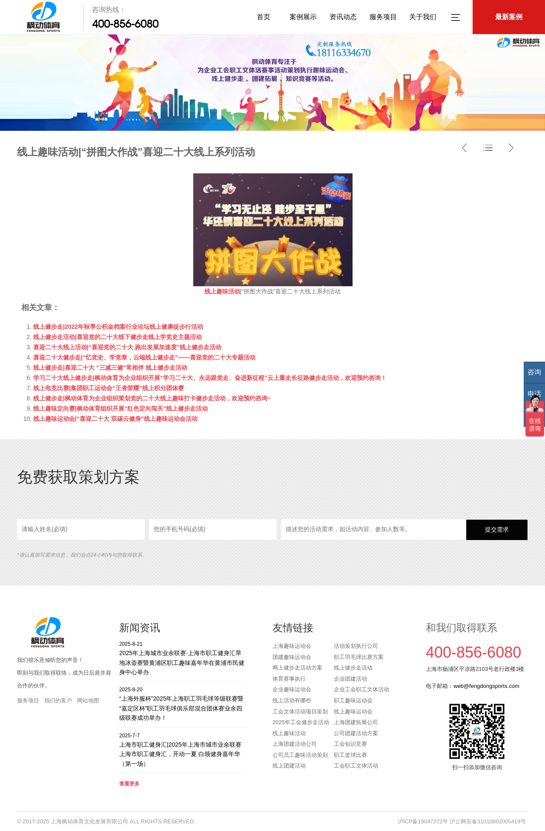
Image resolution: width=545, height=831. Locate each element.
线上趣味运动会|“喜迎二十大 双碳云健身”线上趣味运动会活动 (115, 418)
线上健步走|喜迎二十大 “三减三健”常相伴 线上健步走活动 (110, 367)
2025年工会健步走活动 (300, 722)
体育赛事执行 (289, 679)
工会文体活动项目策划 (300, 711)
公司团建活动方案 (356, 733)
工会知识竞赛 (350, 744)
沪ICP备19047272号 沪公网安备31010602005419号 (462, 821)
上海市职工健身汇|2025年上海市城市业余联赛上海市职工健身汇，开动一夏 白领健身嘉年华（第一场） (183, 749)
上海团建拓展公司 (356, 722)
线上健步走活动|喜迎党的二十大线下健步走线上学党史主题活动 (117, 337)
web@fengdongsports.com (486, 686)
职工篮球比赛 (350, 755)
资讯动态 (343, 16)
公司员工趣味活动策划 (300, 755)
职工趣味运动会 (353, 700)
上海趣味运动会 (291, 646)
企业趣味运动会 (291, 689)
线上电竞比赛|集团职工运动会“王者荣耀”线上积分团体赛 (108, 388)
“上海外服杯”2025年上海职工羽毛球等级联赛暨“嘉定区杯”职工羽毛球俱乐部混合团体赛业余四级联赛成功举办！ (183, 703)
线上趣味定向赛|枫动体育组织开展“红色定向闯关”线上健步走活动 (120, 408)
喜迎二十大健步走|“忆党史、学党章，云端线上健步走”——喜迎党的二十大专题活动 (144, 357)
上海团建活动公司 (294, 744)
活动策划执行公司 (356, 646)
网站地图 (88, 700)
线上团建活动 (289, 765)
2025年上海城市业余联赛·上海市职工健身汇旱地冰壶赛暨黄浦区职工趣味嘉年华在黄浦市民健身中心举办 (183, 658)
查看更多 (129, 784)
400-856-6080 (125, 23)
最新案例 (508, 16)
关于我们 (422, 16)
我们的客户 (58, 700)
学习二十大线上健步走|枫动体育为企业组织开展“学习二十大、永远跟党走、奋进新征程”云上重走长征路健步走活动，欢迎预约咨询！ (210, 377)
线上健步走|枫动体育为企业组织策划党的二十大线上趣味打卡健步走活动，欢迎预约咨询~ (152, 398)
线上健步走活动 (353, 667)
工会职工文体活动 (356, 765)
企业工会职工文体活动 (361, 689)
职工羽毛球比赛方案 (359, 657)
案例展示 (303, 16)
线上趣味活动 (289, 733)
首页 (263, 16)
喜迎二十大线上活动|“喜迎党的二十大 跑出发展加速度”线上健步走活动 (127, 347)
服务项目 (383, 16)
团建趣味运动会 (291, 657)
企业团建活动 (350, 679)
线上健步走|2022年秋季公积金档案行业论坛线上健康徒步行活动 (118, 326)
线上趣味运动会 (353, 711)
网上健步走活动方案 (297, 667)
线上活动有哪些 (291, 700)
